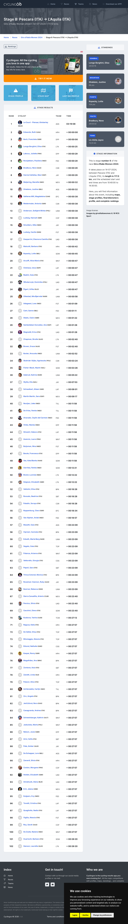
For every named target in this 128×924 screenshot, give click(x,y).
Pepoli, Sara (28, 568)
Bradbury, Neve (29, 168)
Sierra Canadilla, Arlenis (33, 596)
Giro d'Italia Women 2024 (31, 37)
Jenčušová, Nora (30, 703)
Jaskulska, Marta (30, 725)
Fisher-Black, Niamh (32, 368)
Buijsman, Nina (29, 446)
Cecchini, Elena (29, 610)
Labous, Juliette (30, 153)
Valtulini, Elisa (29, 489)
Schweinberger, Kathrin (33, 717)
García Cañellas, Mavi (32, 175)
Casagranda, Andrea (32, 710)
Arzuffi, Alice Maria (31, 261)
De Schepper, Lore (31, 753)
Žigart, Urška (28, 289)
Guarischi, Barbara (31, 839)
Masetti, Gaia (28, 525)
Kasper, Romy (29, 653)
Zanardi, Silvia (29, 760)
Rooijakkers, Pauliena (32, 161)
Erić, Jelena (28, 789)
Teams (10, 883)
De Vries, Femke (30, 410)
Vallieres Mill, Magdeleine (34, 196)
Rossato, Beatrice (30, 496)
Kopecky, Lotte (29, 253)
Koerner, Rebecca (30, 589)
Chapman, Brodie (30, 339)
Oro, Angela (28, 696)
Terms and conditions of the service (61, 916)
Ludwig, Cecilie (29, 232)
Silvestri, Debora (30, 432)
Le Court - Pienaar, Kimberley (35, 122)
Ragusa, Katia (29, 625)
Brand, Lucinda (29, 475)
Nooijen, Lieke (29, 403)
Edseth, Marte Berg (31, 539)
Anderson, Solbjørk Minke (34, 211)
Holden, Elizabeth (30, 775)
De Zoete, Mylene (30, 832)
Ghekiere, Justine (30, 189)
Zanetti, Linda (29, 675)
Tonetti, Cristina (30, 803)
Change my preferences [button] (102, 915)
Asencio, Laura (29, 439)
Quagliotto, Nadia (30, 810)
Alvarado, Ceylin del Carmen (35, 418)
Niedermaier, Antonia (32, 203)
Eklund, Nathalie (30, 646)
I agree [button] (74, 915)
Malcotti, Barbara (30, 246)
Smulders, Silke (30, 225)
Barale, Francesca (30, 453)
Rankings (10, 46)
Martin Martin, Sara (31, 396)
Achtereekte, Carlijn (31, 689)
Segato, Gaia (28, 546)
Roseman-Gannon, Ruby (33, 582)
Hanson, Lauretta (30, 846)
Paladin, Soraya (30, 503)
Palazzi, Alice (29, 682)
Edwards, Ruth (29, 132)
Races (14, 37)
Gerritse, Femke (30, 468)
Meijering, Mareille (31, 182)
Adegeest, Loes (29, 303)
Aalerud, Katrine (30, 375)
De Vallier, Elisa (29, 632)
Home (6, 37)
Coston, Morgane (30, 767)
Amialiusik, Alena (30, 782)
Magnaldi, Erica (30, 332)
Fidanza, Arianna (30, 553)
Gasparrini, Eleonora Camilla (35, 239)
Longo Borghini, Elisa (32, 146)
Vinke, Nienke (29, 425)
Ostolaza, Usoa (29, 268)
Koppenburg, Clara (31, 510)
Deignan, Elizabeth (31, 482)
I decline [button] (85, 915)
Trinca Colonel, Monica (33, 575)
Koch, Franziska (30, 139)
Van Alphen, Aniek (31, 518)
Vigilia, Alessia (29, 817)
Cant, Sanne (28, 311)
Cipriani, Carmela (30, 532)
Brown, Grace (29, 346)
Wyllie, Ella (28, 382)
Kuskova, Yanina (30, 618)
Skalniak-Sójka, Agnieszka (34, 360)
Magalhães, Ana (30, 660)
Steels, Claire (28, 318)
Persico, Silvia (29, 603)
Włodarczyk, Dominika (33, 282)
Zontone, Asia (29, 667)
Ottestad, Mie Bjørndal (32, 296)
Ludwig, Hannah (30, 218)
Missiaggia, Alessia (31, 639)
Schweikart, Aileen (31, 389)
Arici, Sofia (28, 739)
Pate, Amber (28, 746)
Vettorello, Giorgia (31, 560)
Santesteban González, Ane (35, 325)
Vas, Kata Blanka (30, 460)
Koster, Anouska (30, 353)
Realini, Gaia (28, 275)
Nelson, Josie (29, 732)
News (10, 887)
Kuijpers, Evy (28, 796)
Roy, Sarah (27, 825)
